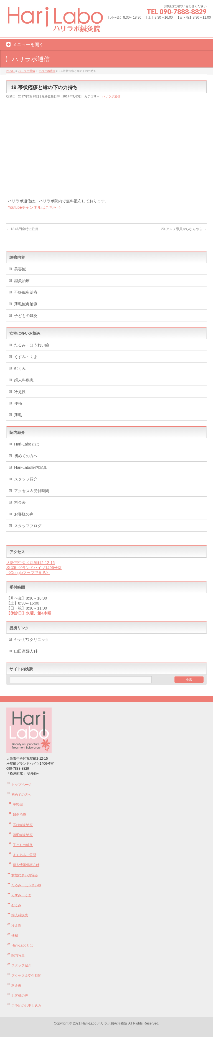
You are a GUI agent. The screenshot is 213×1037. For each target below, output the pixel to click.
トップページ (21, 785)
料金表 (20, 502)
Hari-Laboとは (26, 444)
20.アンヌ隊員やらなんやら (184, 229)
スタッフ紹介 (25, 479)
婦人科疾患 (24, 380)
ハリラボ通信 (111, 96)
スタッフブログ (27, 525)
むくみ (20, 368)
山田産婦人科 (25, 651)
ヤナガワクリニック (31, 639)
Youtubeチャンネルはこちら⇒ (34, 207)
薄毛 (18, 415)
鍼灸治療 (22, 280)
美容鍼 (20, 269)
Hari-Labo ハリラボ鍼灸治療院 (104, 1023)
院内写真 (18, 955)
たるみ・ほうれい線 (31, 345)
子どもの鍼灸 (25, 315)
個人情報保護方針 (26, 865)
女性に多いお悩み (24, 875)
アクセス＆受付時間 (31, 491)
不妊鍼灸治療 (25, 292)
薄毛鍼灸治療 (25, 304)
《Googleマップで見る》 (28, 572)
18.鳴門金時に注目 (22, 229)
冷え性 (20, 391)
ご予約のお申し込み (26, 1006)
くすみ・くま (25, 356)
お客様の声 (24, 514)
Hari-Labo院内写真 (30, 467)
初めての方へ (25, 456)
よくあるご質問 (24, 855)
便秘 (18, 403)
